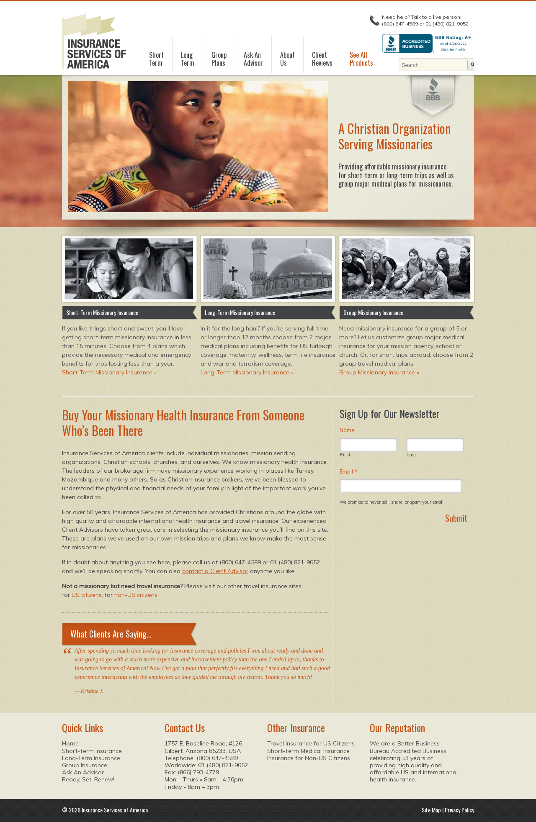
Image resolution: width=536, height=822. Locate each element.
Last (412, 455)
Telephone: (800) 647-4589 (201, 758)
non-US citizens (135, 595)
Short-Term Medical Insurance (308, 751)
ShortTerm (156, 59)
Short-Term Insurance (92, 751)
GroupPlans (219, 59)
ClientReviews (322, 59)
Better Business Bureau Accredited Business (408, 747)
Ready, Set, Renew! (88, 779)
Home (70, 743)
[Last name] (435, 445)
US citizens (87, 595)
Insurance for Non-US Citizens (308, 758)
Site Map (431, 809)
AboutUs (287, 59)
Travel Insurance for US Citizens (311, 743)
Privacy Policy (459, 809)
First (345, 455)
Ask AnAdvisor (253, 59)
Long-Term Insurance (91, 758)
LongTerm (187, 59)
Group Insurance (84, 765)
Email (349, 471)
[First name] (368, 445)
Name (347, 430)
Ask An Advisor (83, 772)
